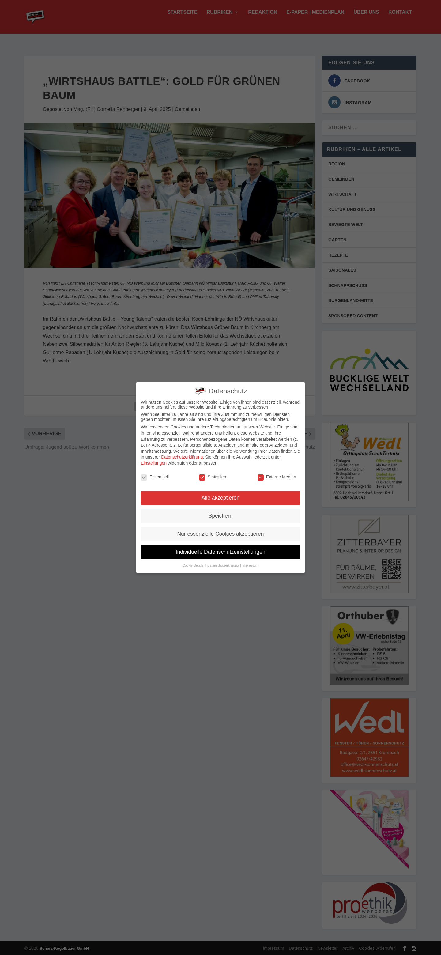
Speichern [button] (221, 515)
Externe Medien (277, 475)
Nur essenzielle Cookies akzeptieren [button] (220, 533)
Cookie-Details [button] (193, 564)
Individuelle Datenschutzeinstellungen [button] (221, 551)
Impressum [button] (250, 564)
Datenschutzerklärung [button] (223, 564)
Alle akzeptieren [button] (221, 497)
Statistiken (213, 475)
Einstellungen (154, 461)
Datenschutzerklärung (182, 456)
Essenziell (155, 475)
